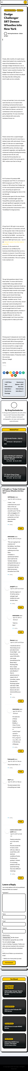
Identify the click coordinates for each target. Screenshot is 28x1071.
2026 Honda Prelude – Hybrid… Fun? (13, 439)
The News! (19, 10)
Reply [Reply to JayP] (20, 821)
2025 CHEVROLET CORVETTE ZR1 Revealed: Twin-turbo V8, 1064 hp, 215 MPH (13, 457)
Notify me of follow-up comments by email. (12, 954)
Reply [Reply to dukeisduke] (20, 578)
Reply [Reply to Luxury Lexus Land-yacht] (20, 878)
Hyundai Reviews (9, 1006)
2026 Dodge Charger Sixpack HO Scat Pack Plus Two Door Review (14, 992)
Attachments (6, 935)
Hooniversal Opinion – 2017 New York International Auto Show (19, 387)
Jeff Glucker (8, 441)
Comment (5, 892)
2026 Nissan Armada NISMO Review (13, 1027)
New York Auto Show (10, 10)
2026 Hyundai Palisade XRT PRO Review (13, 1010)
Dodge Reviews (9, 988)
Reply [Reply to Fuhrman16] (20, 771)
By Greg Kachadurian (11, 33)
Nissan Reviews (9, 1023)
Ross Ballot (8, 461)
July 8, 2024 (18, 478)
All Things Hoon (9, 986)
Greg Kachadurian (15, 410)
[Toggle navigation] (2, 2)
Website (4, 928)
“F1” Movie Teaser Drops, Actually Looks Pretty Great (12, 475)
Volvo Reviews (9, 1039)
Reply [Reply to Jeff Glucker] (20, 528)
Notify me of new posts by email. (13, 958)
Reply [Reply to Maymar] (20, 701)
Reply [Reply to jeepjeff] (20, 607)
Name (4, 914)
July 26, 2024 (18, 461)
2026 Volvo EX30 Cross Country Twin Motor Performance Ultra (12, 1043)
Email (3, 921)
